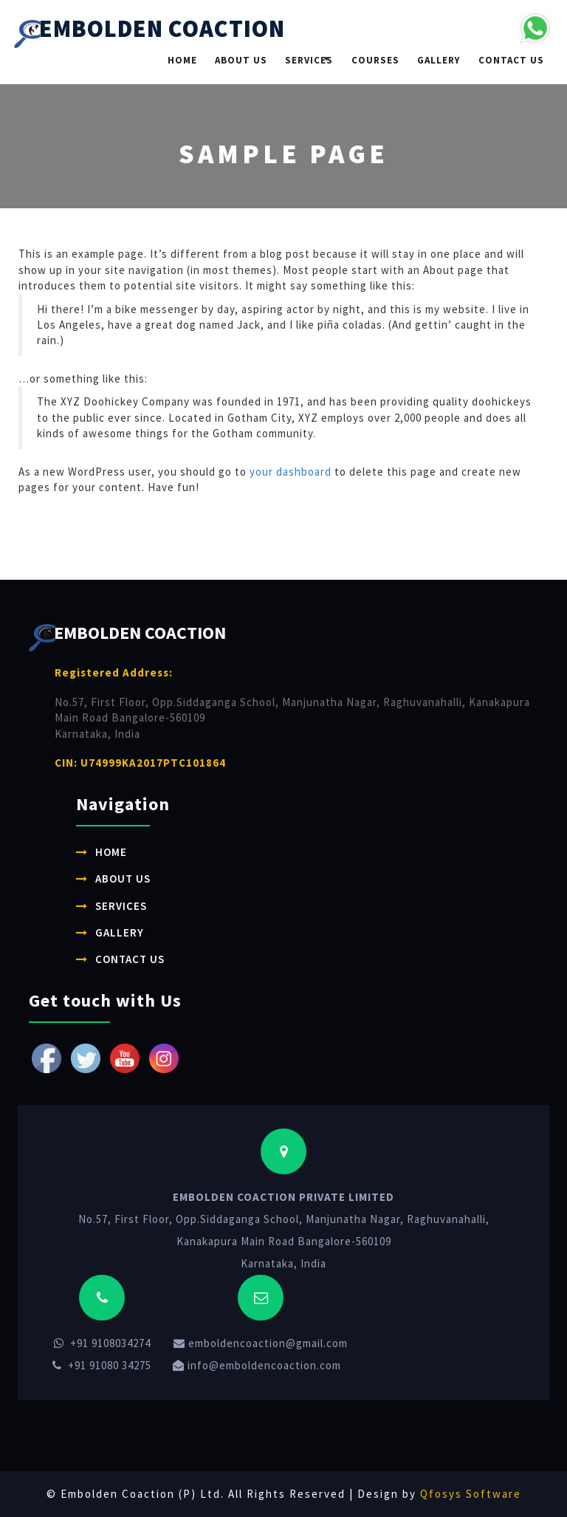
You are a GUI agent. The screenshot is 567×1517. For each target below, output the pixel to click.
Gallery (438, 60)
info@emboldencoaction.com (257, 1365)
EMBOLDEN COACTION (149, 31)
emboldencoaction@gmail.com (260, 1343)
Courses (375, 60)
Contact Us (511, 60)
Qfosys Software (470, 1494)
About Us (241, 60)
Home (182, 60)
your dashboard (290, 472)
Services (309, 60)
